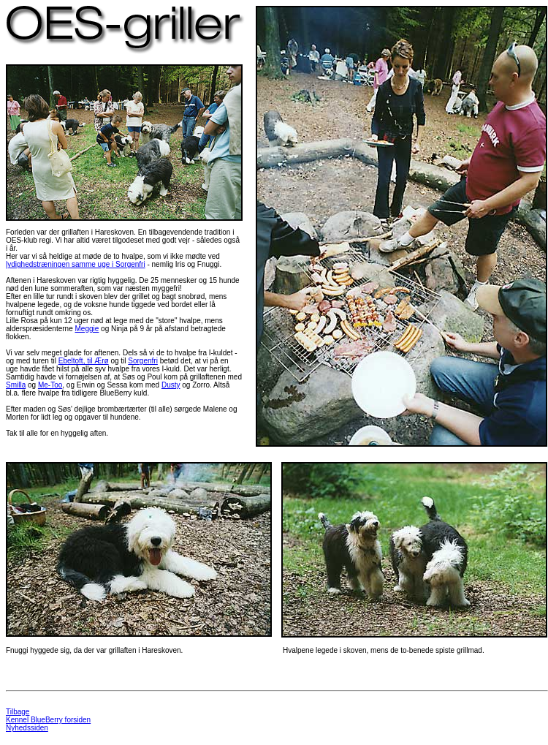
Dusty (170, 385)
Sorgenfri (143, 361)
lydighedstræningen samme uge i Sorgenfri (75, 264)
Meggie (87, 329)
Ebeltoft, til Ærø (83, 361)
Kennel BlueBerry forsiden (48, 720)
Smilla (16, 385)
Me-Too (50, 385)
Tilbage (17, 712)
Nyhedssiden (27, 728)
